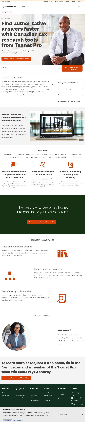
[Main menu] (79, 6)
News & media (19, 398)
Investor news (5, 395)
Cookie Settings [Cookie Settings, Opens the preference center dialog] (63, 414)
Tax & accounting (20, 395)
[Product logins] (59, 1)
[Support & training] (70, 1)
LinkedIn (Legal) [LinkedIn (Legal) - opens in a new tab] (76, 398)
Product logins (6, 393)
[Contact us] (80, 1)
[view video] (57, 126)
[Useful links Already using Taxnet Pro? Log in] (71, 83)
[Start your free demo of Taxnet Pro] (72, 68)
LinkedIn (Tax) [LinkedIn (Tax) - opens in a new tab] (76, 400)
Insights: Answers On (35, 400)
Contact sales (47, 400)
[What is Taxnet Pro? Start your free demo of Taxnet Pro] (28, 95)
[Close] (82, 414)
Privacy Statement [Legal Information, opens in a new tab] (18, 420)
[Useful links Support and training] (71, 89)
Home (3, 12)
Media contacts (47, 398)
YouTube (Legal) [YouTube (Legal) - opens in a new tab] (77, 403)
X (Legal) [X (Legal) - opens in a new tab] (75, 393)
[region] (42, 414)
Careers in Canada (34, 398)
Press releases (34, 395)
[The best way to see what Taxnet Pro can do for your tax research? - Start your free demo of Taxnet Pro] (41, 222)
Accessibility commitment (61, 393)
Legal (17, 393)
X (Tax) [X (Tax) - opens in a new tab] (74, 395)
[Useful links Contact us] (71, 95)
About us (32, 393)
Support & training (48, 393)
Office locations (48, 395)
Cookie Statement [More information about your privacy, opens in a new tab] (7, 420)
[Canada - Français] (48, 1)
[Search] (83, 6)
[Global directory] (6, 1)
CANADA (23, 6)
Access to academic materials (63, 397)
